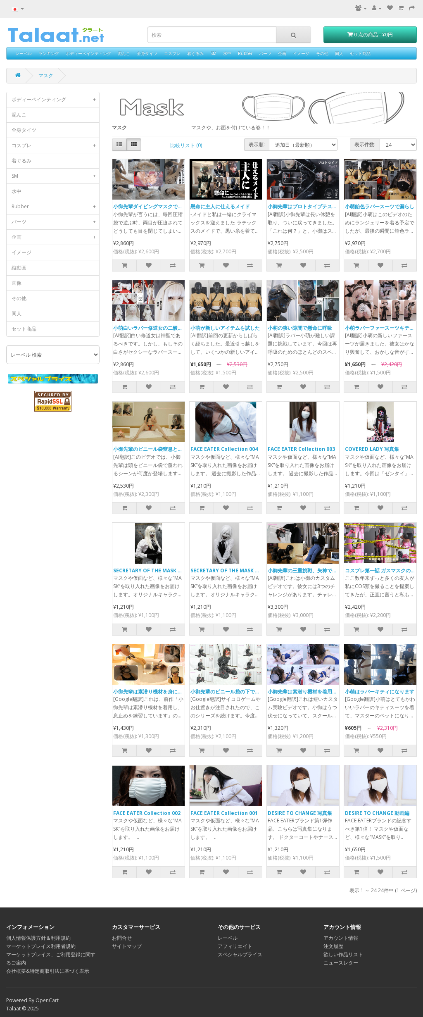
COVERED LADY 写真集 (372, 449)
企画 (282, 53)
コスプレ (172, 53)
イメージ (301, 53)
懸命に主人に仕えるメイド (220, 206)
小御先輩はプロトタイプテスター (305, 206)
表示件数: (364, 144)
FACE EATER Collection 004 (224, 449)
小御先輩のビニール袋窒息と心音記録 (155, 449)
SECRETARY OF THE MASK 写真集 (230, 570)
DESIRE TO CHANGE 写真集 (300, 813)
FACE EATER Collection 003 (301, 449)
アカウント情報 (340, 937)
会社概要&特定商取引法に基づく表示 (47, 970)
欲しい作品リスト (343, 954)
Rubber (245, 53)
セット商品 (360, 53)
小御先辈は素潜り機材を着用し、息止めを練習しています (332, 691)
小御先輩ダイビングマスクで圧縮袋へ (155, 206)
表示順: (257, 144)
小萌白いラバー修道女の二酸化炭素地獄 (157, 327)
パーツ (265, 53)
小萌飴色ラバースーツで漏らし (379, 206)
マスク (45, 75)
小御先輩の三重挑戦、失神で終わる (307, 570)
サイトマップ (127, 946)
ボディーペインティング (88, 53)
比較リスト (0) (186, 145)
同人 (339, 53)
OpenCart (47, 1000)
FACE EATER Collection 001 (224, 813)
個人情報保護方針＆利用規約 (38, 937)
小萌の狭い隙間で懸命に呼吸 (300, 327)
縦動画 (19, 267)
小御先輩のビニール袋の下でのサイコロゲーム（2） (248, 691)
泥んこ (124, 53)
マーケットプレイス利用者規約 (41, 946)
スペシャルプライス (240, 954)
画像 (16, 282)
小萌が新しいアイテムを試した (225, 327)
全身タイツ (147, 53)
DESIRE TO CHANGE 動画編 (377, 813)
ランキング (48, 53)
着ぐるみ (195, 53)
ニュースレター (340, 962)
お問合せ (122, 937)
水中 (227, 53)
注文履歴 (333, 946)
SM (213, 53)
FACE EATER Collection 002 (147, 813)
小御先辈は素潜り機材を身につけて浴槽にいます (167, 691)
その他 (322, 53)
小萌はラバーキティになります (379, 691)
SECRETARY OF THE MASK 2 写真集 (155, 570)
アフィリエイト (235, 946)
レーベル (23, 53)
